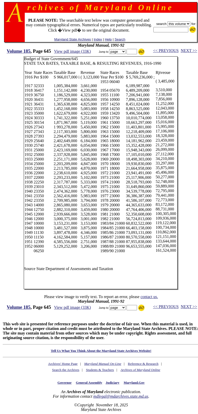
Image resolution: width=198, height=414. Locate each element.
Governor (64, 382)
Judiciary (112, 382)
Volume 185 (18, 51)
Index (98, 39)
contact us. (149, 297)
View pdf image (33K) (72, 51)
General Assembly (89, 382)
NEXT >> (189, 50)
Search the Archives (65, 370)
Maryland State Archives (72, 39)
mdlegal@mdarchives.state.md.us (120, 396)
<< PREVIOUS (166, 50)
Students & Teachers (100, 370)
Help (108, 39)
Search (120, 39)
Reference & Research (143, 364)
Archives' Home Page (63, 364)
